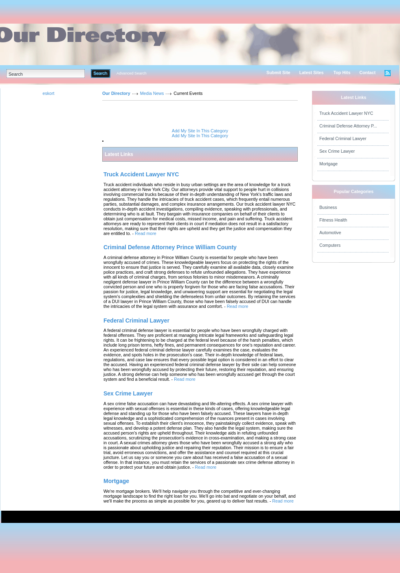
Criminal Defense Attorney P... (348, 125)
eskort (48, 93)
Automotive (330, 232)
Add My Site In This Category (200, 130)
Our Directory (116, 93)
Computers (330, 245)
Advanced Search (131, 73)
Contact (367, 72)
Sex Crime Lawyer (337, 151)
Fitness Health (333, 219)
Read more (145, 233)
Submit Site (278, 72)
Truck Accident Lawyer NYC (346, 113)
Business (328, 207)
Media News (152, 93)
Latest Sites (311, 72)
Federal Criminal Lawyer (342, 138)
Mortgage (328, 163)
